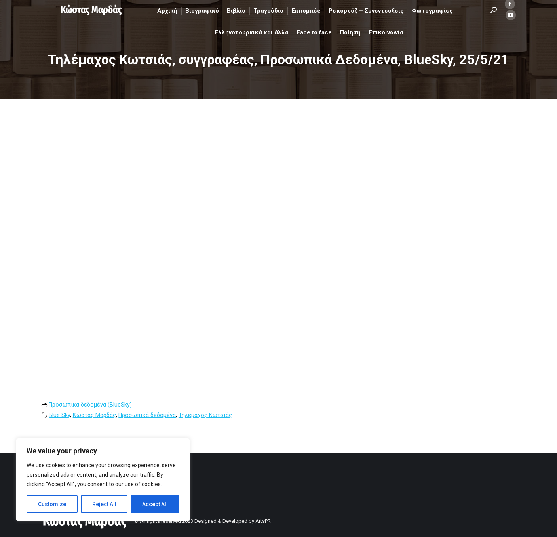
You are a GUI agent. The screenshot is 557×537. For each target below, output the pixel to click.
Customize (52, 504)
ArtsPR (263, 521)
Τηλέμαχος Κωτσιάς (205, 415)
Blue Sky (59, 415)
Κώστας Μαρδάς (94, 415)
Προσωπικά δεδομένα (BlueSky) (90, 404)
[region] (103, 479)
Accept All (155, 504)
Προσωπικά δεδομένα (147, 415)
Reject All (104, 504)
